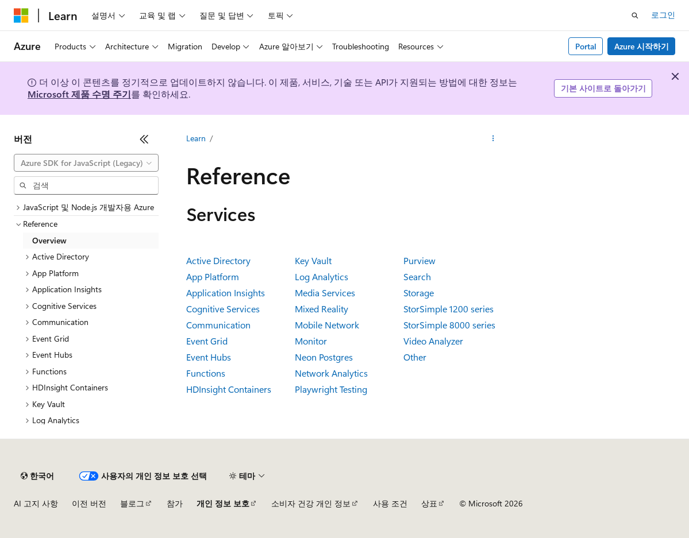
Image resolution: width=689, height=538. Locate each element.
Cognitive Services (223, 309)
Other (414, 357)
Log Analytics (321, 276)
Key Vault (313, 260)
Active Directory (218, 260)
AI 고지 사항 (36, 503)
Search (417, 276)
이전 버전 (89, 503)
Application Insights (225, 293)
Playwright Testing (331, 389)
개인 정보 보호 (223, 503)
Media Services (325, 293)
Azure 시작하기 (641, 46)
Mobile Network (327, 325)
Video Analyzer (433, 341)
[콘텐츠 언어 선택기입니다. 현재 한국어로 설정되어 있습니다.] (37, 476)
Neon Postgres (324, 357)
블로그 (132, 503)
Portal (585, 46)
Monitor (311, 341)
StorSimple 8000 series (449, 325)
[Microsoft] (21, 15)
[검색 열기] (634, 15)
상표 (429, 503)
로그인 (663, 14)
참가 (175, 503)
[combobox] (86, 163)
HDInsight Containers (228, 389)
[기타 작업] (493, 138)
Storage (418, 293)
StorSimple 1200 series (448, 309)
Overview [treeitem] (49, 240)
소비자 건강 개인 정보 (311, 503)
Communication (218, 325)
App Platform (212, 276)
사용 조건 (390, 503)
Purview (419, 260)
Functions (205, 373)
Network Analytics (331, 373)
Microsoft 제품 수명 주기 (79, 94)
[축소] (144, 139)
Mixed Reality (321, 309)
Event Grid (207, 341)
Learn (196, 138)
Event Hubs (208, 357)
